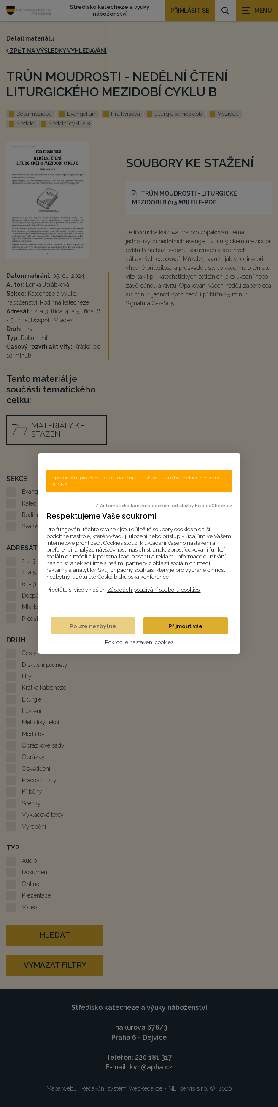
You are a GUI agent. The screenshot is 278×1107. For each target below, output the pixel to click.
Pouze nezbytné (93, 626)
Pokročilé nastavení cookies (139, 642)
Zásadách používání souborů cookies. (154, 589)
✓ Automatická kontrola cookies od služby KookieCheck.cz (163, 505)
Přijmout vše (185, 626)
